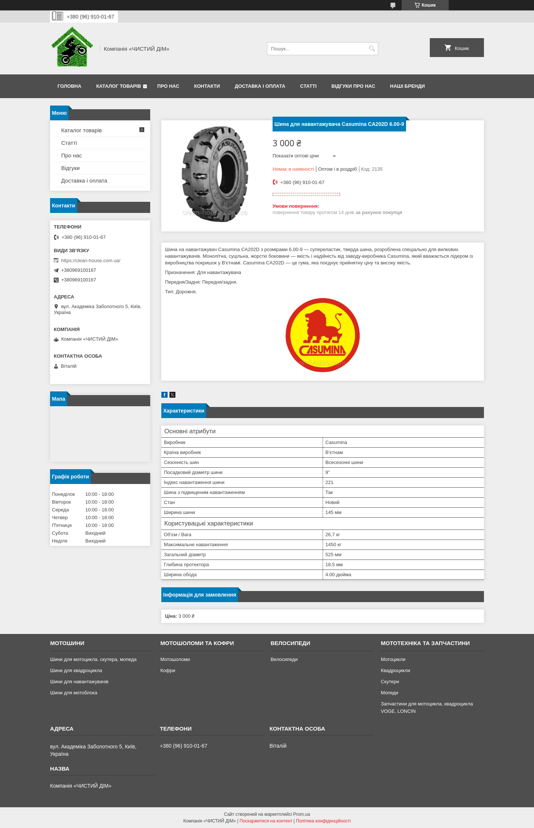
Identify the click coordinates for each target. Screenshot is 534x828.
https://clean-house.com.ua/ (91, 260)
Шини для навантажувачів (79, 681)
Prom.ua (301, 814)
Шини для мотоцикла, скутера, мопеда (93, 659)
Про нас (168, 86)
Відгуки (70, 168)
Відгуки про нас (353, 86)
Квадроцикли (395, 670)
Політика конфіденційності (323, 821)
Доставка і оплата (260, 86)
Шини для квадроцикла (76, 670)
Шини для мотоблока (73, 692)
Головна (69, 86)
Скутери (390, 681)
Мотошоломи (175, 659)
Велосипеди (284, 659)
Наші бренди (407, 86)
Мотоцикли (393, 659)
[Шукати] (371, 48)
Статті (308, 86)
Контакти (207, 86)
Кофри (167, 670)
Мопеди (389, 692)
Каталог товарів (118, 86)
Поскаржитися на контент (266, 821)
